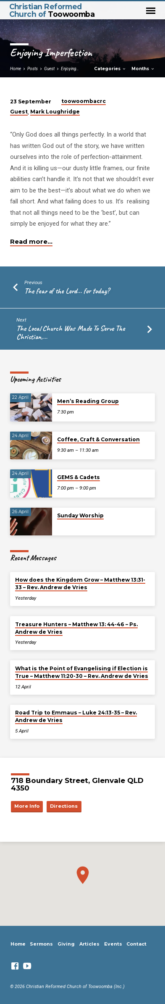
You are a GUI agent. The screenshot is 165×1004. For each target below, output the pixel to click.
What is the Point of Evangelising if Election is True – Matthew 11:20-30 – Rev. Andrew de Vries (81, 672)
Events (113, 944)
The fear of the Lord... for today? (67, 290)
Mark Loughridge (55, 111)
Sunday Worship (80, 515)
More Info (26, 806)
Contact (136, 944)
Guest (49, 68)
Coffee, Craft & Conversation (98, 439)
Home (15, 68)
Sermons (41, 944)
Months (143, 68)
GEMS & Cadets (78, 477)
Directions (64, 806)
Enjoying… (70, 68)
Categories (110, 68)
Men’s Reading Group (88, 401)
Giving (66, 944)
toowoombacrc (83, 101)
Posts (32, 68)
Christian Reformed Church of (52, 10)
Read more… (31, 241)
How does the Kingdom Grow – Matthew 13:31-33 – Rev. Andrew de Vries (80, 583)
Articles (89, 944)
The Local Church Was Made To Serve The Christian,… (70, 332)
